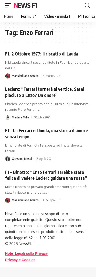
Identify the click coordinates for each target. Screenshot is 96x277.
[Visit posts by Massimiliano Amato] (7, 76)
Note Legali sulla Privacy (26, 254)
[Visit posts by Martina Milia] (7, 117)
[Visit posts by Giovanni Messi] (7, 158)
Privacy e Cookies (20, 260)
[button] (9, 5)
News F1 (25, 5)
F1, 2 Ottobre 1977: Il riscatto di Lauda (41, 54)
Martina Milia (20, 117)
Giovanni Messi (22, 159)
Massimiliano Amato (25, 76)
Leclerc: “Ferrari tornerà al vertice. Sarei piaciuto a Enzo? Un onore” (44, 92)
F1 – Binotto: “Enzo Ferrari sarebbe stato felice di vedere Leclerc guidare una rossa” (46, 175)
